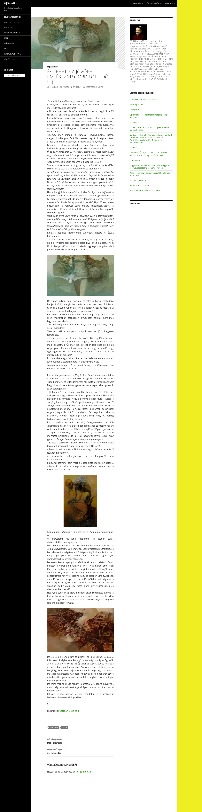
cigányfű (133, 147)
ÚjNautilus (11, 3)
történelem (9, 59)
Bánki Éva (77, 87)
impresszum (170, 3)
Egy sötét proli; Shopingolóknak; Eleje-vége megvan (149, 116)
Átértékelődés (80, 751)
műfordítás (9, 43)
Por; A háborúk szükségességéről (145, 190)
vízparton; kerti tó (138, 180)
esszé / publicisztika (12, 22)
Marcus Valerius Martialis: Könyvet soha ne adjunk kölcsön (149, 128)
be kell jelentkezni (82, 771)
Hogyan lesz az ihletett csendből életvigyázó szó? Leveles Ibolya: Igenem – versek (149, 166)
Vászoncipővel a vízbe (139, 185)
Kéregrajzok (135, 109)
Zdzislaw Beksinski (69, 710)
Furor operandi (136, 104)
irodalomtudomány (12, 54)
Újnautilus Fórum (154, 3)
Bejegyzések (52, 67)
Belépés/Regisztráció (12, 17)
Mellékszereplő (80, 741)
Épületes (133, 122)
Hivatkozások (137, 3)
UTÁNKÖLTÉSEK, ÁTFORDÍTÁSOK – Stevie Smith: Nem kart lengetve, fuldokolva (148, 154)
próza (64, 728)
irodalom (54, 728)
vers (6, 48)
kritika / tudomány (12, 33)
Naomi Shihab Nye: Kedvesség (143, 99)
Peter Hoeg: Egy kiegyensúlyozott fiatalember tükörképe (150, 174)
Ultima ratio (135, 160)
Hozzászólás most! (94, 87)
